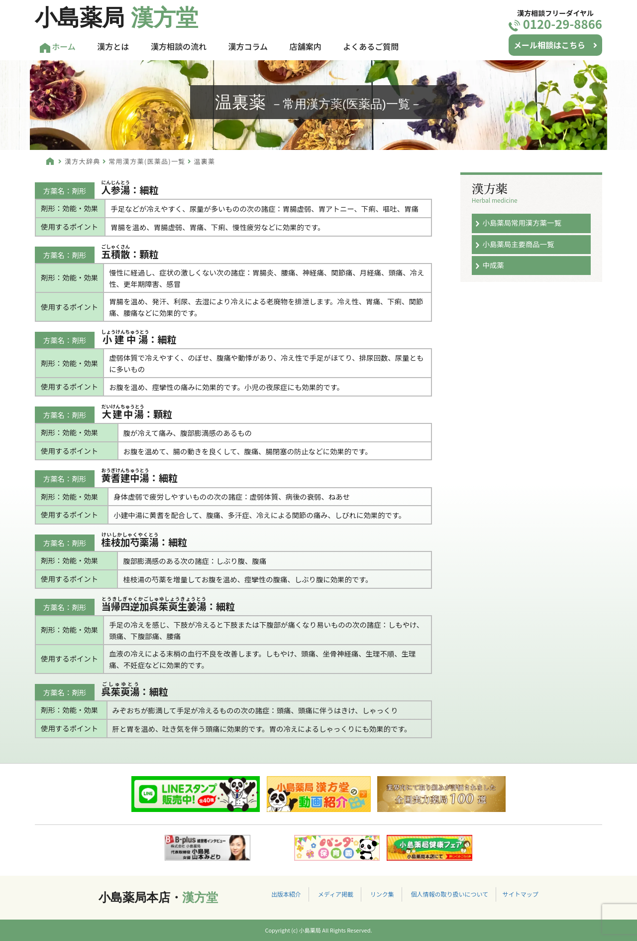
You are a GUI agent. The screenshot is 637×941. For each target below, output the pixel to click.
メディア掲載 (335, 894)
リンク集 (382, 894)
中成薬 (493, 265)
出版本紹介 (286, 894)
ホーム (58, 46)
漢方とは (113, 46)
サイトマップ (520, 894)
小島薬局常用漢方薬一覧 (521, 222)
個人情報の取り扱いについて (449, 894)
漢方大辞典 (83, 161)
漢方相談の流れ (179, 46)
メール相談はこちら (555, 45)
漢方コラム (248, 46)
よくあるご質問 (371, 46)
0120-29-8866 (555, 23)
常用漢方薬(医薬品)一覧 (146, 161)
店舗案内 (305, 46)
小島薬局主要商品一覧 (518, 244)
